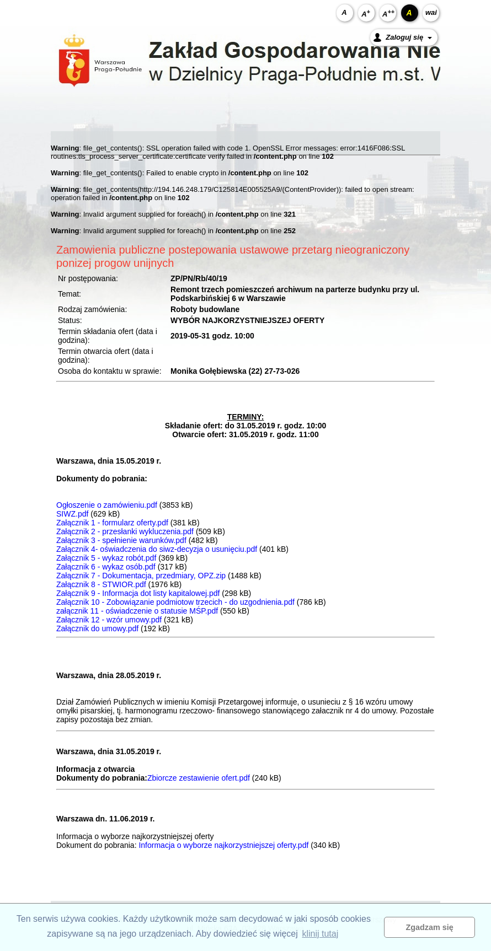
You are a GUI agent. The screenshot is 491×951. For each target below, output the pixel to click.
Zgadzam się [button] (429, 927)
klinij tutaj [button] (320, 933)
